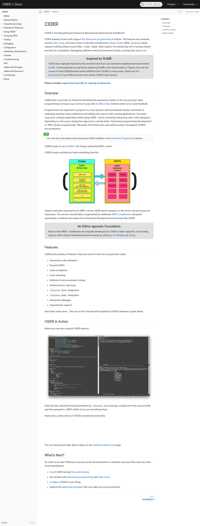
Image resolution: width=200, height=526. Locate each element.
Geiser (128, 103)
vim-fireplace (119, 235)
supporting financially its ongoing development (86, 83)
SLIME (51, 67)
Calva (131, 235)
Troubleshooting (11, 59)
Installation (148, 499)
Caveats (7, 55)
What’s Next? (168, 33)
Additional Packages (13, 67)
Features (166, 26)
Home (6, 16)
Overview (166, 23)
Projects (171, 4)
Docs (18, 4)
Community (188, 4)
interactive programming (98, 39)
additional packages (72, 487)
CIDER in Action (169, 30)
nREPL (71, 146)
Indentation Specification (15, 51)
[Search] (151, 4)
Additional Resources (13, 71)
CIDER (6, 4)
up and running (81, 472)
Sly (107, 103)
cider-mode (58, 43)
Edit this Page (192, 11)
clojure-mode (116, 43)
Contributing (9, 75)
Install (53, 472)
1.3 (179, 11)
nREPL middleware (121, 214)
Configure (55, 482)
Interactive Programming (123, 138)
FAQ (5, 63)
